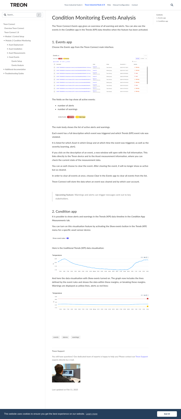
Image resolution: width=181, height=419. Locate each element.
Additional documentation (15, 69)
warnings (75, 337)
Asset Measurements (16, 53)
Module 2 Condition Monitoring (17, 40)
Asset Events (13, 57)
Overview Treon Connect (14, 28)
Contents (159, 15)
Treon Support (141, 356)
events (55, 337)
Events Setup (16, 61)
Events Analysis (17, 65)
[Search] (172, 5)
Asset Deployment (15, 45)
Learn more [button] (91, 414)
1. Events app (161, 18)
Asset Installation (14, 49)
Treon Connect (9, 24)
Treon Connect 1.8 (11, 32)
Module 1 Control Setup (14, 36)
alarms (65, 337)
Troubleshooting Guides (14, 73)
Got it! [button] (167, 414)
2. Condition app (162, 21)
